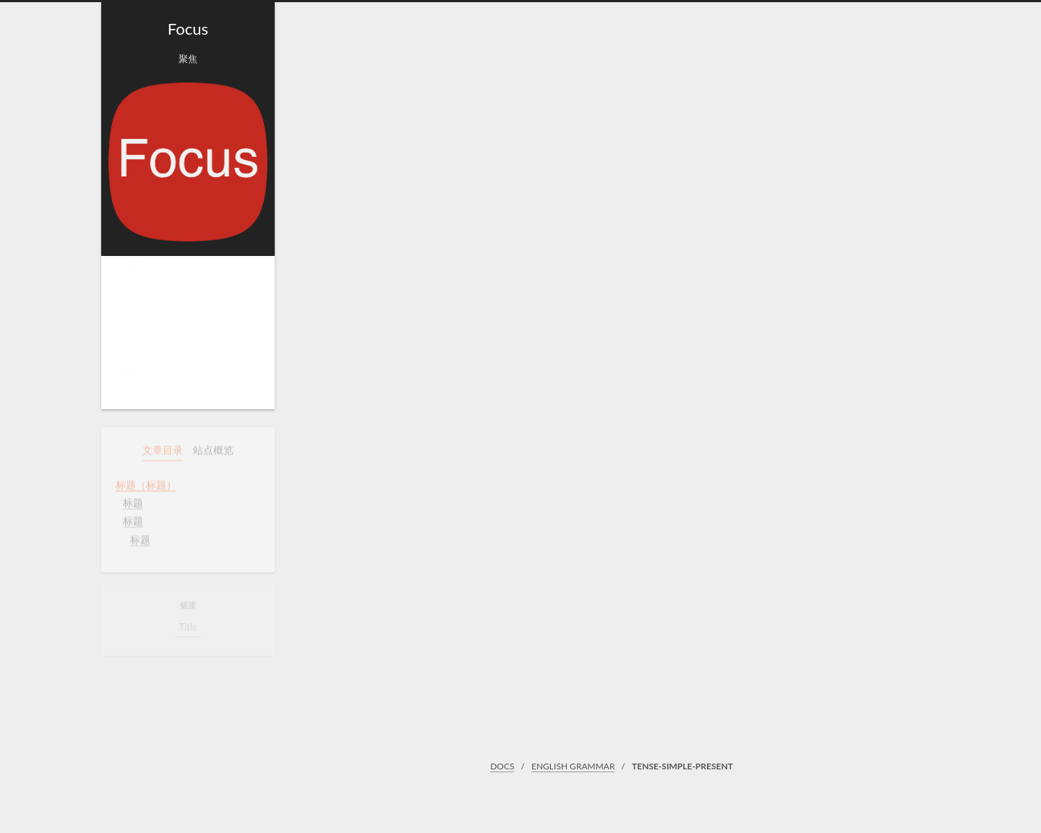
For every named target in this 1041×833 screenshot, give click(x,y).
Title (188, 628)
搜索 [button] (130, 375)
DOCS (502, 766)
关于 (130, 323)
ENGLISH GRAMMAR (572, 766)
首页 (130, 271)
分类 (190, 349)
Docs (131, 297)
